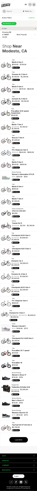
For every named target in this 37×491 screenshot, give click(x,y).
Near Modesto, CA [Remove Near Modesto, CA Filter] (9, 23)
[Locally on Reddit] (11, 482)
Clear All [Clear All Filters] (32, 18)
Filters (4, 28)
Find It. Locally (28, 11)
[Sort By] (26, 34)
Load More (18, 440)
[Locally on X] (26, 482)
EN (26, 4)
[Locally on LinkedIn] (21, 482)
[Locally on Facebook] (16, 482)
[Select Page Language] (18, 476)
